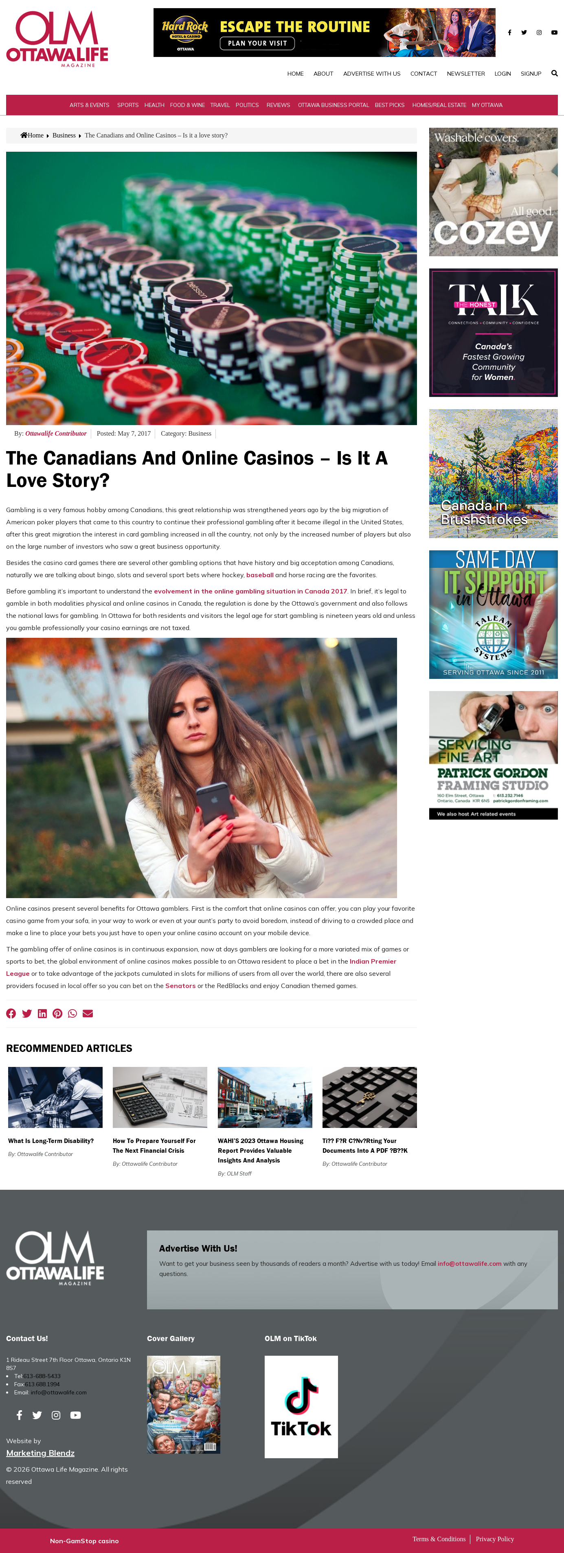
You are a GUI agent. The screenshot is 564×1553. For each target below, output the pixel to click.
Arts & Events (90, 105)
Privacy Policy (495, 1539)
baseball (260, 575)
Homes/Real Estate (439, 105)
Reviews (278, 105)
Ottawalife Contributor (56, 433)
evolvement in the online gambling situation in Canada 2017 (250, 591)
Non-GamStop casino (84, 1541)
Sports (128, 105)
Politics (247, 105)
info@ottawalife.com (470, 1263)
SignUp (531, 73)
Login (503, 73)
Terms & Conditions (439, 1539)
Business (64, 135)
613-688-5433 (42, 1376)
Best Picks (390, 105)
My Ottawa (487, 105)
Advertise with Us (372, 73)
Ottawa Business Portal (333, 105)
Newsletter (466, 73)
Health (155, 105)
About (324, 73)
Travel (220, 105)
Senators (180, 986)
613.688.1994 (42, 1384)
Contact (423, 73)
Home (295, 73)
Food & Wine (187, 105)
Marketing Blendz (40, 1453)
